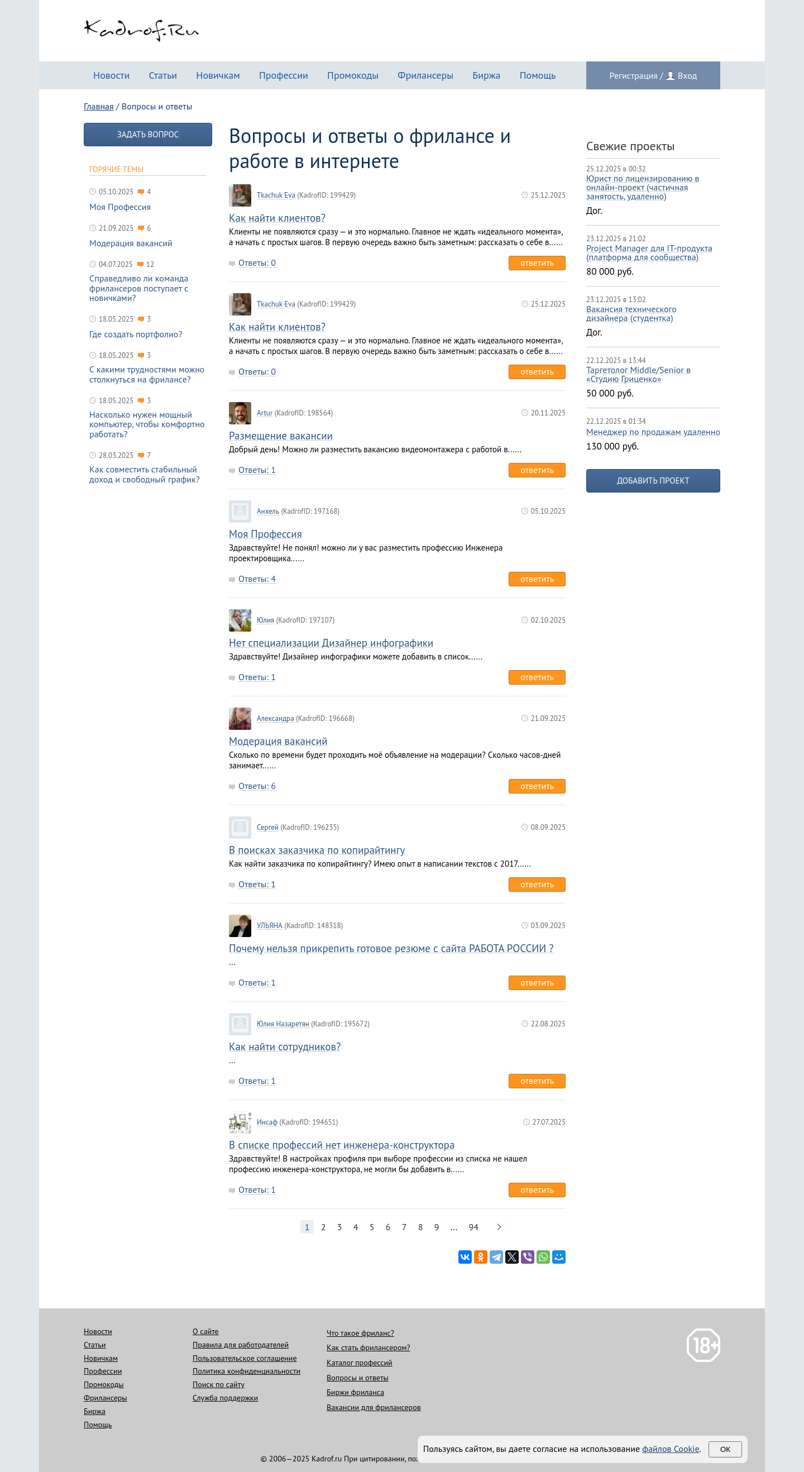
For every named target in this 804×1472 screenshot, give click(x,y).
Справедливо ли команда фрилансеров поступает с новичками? (138, 288)
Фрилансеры (425, 75)
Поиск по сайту (219, 1384)
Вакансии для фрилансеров (374, 1407)
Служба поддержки (225, 1398)
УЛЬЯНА (270, 926)
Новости (111, 75)
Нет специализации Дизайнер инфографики (331, 643)
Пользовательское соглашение (245, 1358)
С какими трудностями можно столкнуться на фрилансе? (146, 374)
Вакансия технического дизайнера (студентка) (631, 313)
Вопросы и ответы (358, 1378)
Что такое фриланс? (360, 1333)
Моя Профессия (265, 534)
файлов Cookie (670, 1448)
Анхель (268, 511)
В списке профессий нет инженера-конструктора (341, 1145)
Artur (264, 413)
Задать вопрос (148, 134)
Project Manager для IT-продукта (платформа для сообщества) (649, 252)
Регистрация (634, 75)
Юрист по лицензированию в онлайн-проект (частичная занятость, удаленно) (643, 187)
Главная (99, 106)
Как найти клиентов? (277, 218)
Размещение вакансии (281, 436)
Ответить (537, 262)
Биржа (486, 75)
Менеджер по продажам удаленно (653, 431)
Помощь (538, 75)
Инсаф (267, 1122)
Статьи (163, 75)
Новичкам (218, 75)
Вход (687, 75)
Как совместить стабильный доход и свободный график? (144, 474)
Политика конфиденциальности (246, 1371)
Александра (275, 719)
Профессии (283, 75)
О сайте (206, 1331)
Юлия (265, 620)
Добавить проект (653, 480)
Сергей (268, 827)
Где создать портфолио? (135, 334)
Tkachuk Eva (276, 195)
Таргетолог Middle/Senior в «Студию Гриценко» (638, 374)
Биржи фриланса (355, 1392)
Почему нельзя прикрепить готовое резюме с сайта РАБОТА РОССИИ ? (391, 948)
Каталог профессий (360, 1363)
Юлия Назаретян (283, 1024)
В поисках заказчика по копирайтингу (317, 850)
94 (473, 1226)
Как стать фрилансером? (368, 1347)
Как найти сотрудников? (285, 1046)
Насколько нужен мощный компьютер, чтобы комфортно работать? (147, 424)
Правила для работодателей (241, 1345)
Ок (725, 1449)
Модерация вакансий (278, 741)
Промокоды (353, 75)
